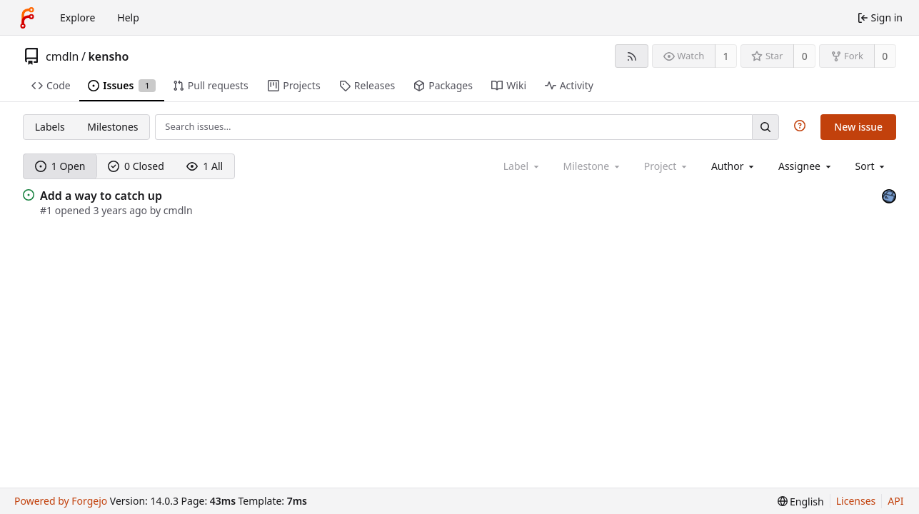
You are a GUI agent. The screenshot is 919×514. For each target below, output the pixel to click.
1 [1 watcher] (726, 56)
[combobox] (733, 166)
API (895, 501)
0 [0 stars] (805, 56)
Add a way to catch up (101, 195)
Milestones (112, 126)
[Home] (27, 18)
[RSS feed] (631, 56)
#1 (47, 210)
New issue (858, 126)
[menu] (871, 166)
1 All (204, 166)
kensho (108, 56)
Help (128, 17)
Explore (77, 17)
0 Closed (136, 166)
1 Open (60, 166)
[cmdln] (889, 194)
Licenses (856, 501)
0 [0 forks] (885, 56)
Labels (50, 126)
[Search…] (765, 126)
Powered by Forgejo (60, 501)
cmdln (62, 56)
